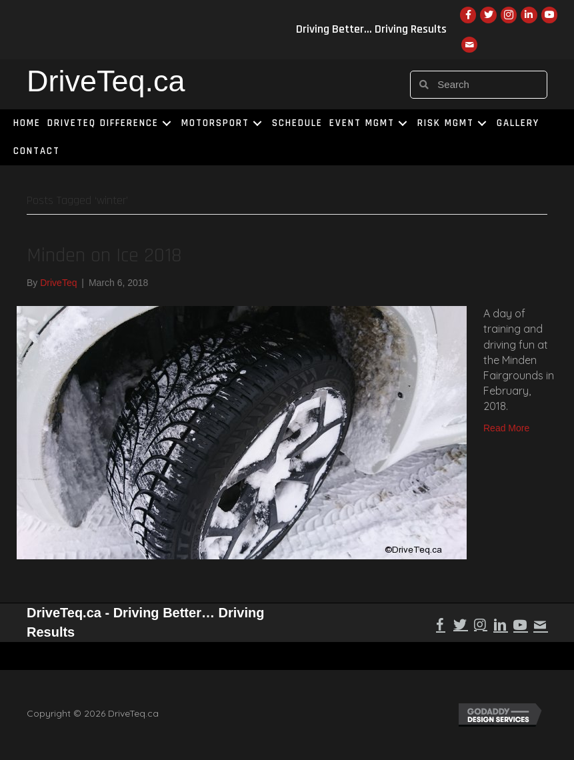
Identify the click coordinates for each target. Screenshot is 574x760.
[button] (167, 123)
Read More (506, 428)
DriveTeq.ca (106, 81)
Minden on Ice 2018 (104, 255)
